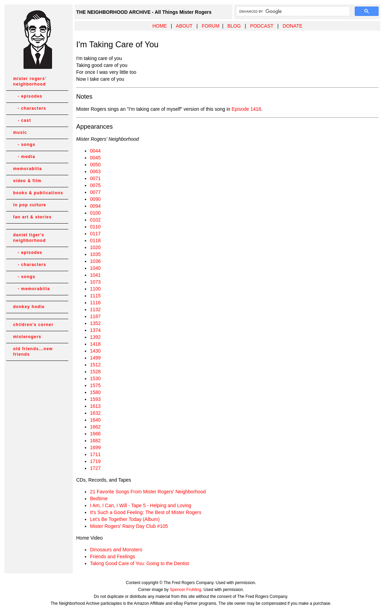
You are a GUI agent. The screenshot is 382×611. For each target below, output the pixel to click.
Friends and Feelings (112, 556)
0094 (95, 206)
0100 (95, 213)
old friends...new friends (33, 351)
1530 (95, 378)
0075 (95, 185)
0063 (95, 171)
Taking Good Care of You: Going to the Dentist (139, 563)
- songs (24, 144)
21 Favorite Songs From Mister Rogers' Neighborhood (148, 491)
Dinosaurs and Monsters (116, 549)
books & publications (38, 192)
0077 (95, 192)
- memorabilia (31, 288)
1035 (95, 254)
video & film (27, 180)
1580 (95, 392)
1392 (95, 337)
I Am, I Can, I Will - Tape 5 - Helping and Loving (140, 505)
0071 (95, 178)
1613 (95, 406)
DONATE (292, 26)
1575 (95, 385)
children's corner (33, 324)
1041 (95, 275)
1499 (95, 358)
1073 (95, 282)
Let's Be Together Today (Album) (125, 519)
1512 (95, 364)
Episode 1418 (246, 109)
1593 (95, 399)
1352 (95, 323)
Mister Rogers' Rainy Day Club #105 (129, 526)
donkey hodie (29, 306)
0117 (95, 233)
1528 (95, 371)
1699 (95, 447)
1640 (95, 420)
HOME (159, 26)
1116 (95, 302)
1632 (95, 413)
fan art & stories (32, 217)
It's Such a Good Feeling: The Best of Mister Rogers (145, 512)
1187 (95, 316)
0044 (95, 151)
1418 (95, 344)
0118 (95, 240)
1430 (95, 351)
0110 (95, 226)
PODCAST (261, 26)
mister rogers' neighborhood (29, 81)
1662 (95, 427)
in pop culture (29, 205)
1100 (95, 289)
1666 (95, 433)
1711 (95, 454)
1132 (95, 309)
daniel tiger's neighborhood (29, 238)
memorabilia (27, 168)
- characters (29, 108)
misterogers (27, 336)
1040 (95, 268)
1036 (95, 261)
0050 (95, 164)
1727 (95, 468)
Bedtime (99, 498)
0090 (95, 199)
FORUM (210, 26)
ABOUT (184, 26)
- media (24, 156)
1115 (95, 295)
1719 (95, 461)
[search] (292, 11)
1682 (95, 440)
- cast (22, 120)
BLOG (234, 26)
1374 (95, 330)
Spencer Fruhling (185, 589)
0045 (95, 157)
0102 (95, 220)
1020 (95, 247)
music (20, 132)
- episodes (27, 96)
